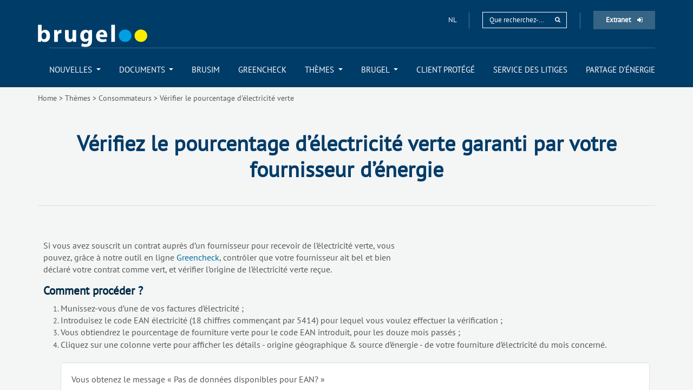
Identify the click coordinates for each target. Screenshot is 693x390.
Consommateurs (125, 98)
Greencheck (197, 257)
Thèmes (77, 98)
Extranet (624, 19)
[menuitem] (75, 69)
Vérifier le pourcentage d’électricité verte (227, 98)
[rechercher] (557, 20)
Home (47, 98)
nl (453, 19)
